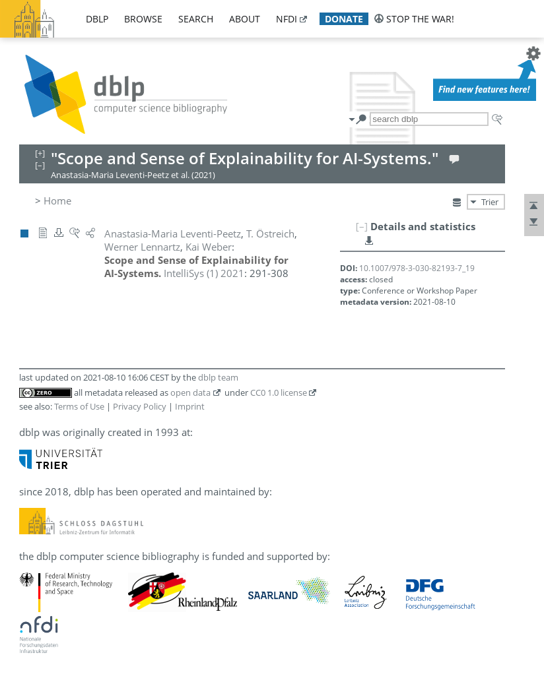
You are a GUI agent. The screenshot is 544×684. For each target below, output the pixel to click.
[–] (362, 226)
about (244, 19)
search (195, 19)
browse (143, 19)
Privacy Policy (139, 406)
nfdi (286, 19)
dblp (97, 19)
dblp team (218, 377)
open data (190, 392)
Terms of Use (79, 406)
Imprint (190, 406)
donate (344, 19)
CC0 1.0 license (278, 392)
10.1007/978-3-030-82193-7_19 (417, 268)
